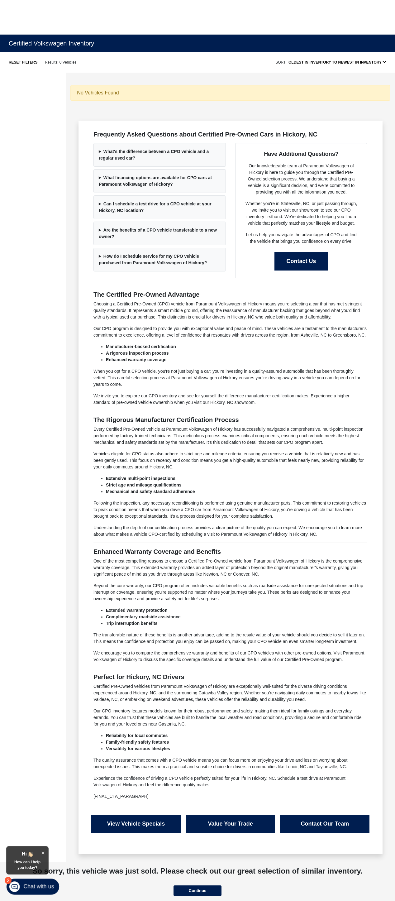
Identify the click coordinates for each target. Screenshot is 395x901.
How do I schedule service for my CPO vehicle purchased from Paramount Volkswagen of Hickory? (153, 259)
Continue (197, 890)
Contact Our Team (325, 824)
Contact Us (301, 261)
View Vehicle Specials (136, 824)
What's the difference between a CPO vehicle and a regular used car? (154, 155)
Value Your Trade (230, 824)
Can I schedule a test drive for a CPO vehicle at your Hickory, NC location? (155, 207)
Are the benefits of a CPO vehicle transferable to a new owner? (158, 233)
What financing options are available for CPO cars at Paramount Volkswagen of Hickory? (155, 181)
